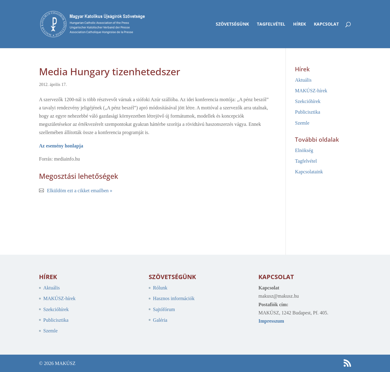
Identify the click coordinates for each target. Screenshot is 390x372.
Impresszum (271, 321)
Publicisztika (307, 112)
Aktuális (303, 80)
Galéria (160, 320)
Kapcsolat (326, 24)
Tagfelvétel (271, 24)
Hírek (299, 24)
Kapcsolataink (309, 171)
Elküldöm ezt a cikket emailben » (79, 190)
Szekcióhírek (308, 101)
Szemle (302, 123)
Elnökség (304, 150)
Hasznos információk (173, 298)
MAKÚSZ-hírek (311, 90)
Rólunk (160, 287)
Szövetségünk (232, 24)
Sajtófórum (164, 309)
